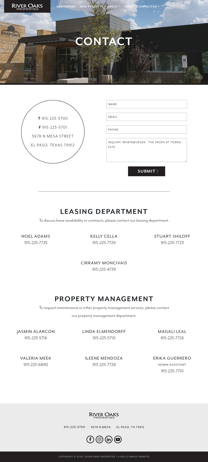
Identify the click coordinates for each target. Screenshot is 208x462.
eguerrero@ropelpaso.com (172, 377)
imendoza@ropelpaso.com (104, 371)
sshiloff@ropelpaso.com (172, 249)
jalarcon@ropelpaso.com (35, 344)
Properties (66, 6)
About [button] (112, 6)
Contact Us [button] (147, 6)
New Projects (91, 6)
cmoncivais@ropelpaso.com (104, 275)
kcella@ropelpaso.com (104, 249)
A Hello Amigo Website (134, 456)
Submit (146, 171)
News (128, 6)
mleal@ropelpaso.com (172, 344)
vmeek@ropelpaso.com (36, 371)
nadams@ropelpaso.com (36, 249)
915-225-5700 (55, 118)
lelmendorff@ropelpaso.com (104, 344)
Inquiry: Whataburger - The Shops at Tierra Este (146, 150)
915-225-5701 (54, 127)
